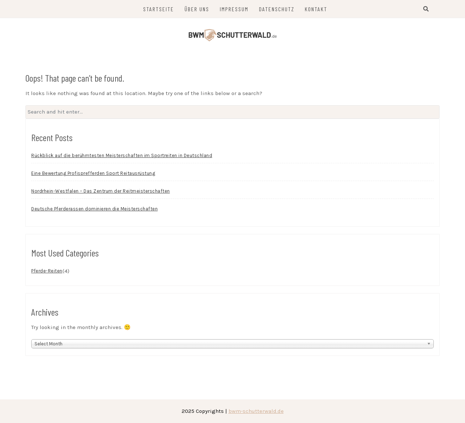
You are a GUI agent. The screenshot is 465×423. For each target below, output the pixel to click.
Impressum (234, 8)
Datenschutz (276, 8)
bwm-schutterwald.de (256, 411)
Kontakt (316, 8)
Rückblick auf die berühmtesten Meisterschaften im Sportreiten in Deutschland (121, 155)
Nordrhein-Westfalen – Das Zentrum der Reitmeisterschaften (100, 191)
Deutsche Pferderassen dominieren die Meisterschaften (94, 209)
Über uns (197, 8)
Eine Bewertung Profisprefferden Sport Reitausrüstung (93, 173)
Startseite (158, 8)
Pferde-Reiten (46, 271)
